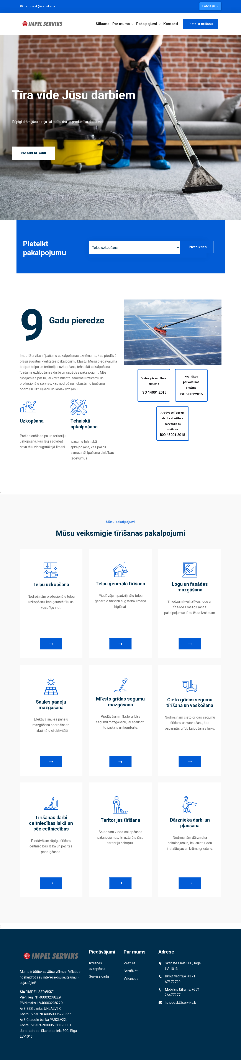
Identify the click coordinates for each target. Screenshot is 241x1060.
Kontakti (170, 24)
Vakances (131, 979)
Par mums (121, 24)
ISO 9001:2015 (191, 394)
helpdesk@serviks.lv (37, 6)
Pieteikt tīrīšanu (201, 24)
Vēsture (129, 963)
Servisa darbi (99, 976)
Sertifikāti (131, 971)
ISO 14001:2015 (153, 392)
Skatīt (51, 644)
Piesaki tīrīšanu (33, 153)
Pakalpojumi (146, 24)
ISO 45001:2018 (172, 435)
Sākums (102, 24)
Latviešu (209, 6)
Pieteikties (198, 247)
